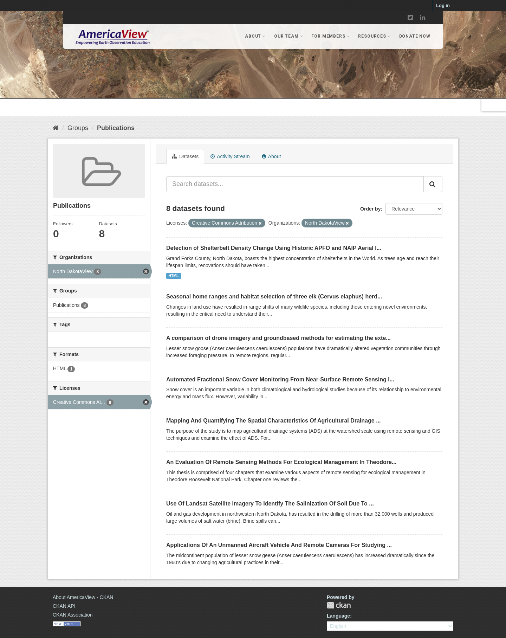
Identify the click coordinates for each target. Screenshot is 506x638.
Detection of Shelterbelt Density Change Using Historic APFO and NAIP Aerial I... (273, 248)
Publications (116, 127)
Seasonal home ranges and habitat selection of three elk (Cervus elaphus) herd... (274, 296)
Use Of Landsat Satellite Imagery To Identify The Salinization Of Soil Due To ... (270, 504)
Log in (443, 5)
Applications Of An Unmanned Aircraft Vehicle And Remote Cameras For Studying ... (279, 545)
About (271, 156)
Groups (77, 127)
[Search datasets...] (295, 184)
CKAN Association (73, 615)
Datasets (185, 156)
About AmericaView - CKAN (83, 597)
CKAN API (64, 606)
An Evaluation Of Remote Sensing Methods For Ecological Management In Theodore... (281, 462)
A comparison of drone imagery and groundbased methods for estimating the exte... (278, 338)
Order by (370, 209)
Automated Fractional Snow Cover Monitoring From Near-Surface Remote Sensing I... (280, 379)
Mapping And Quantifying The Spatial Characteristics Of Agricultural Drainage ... (273, 421)
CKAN (339, 605)
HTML (173, 275)
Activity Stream (229, 156)
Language (338, 616)
